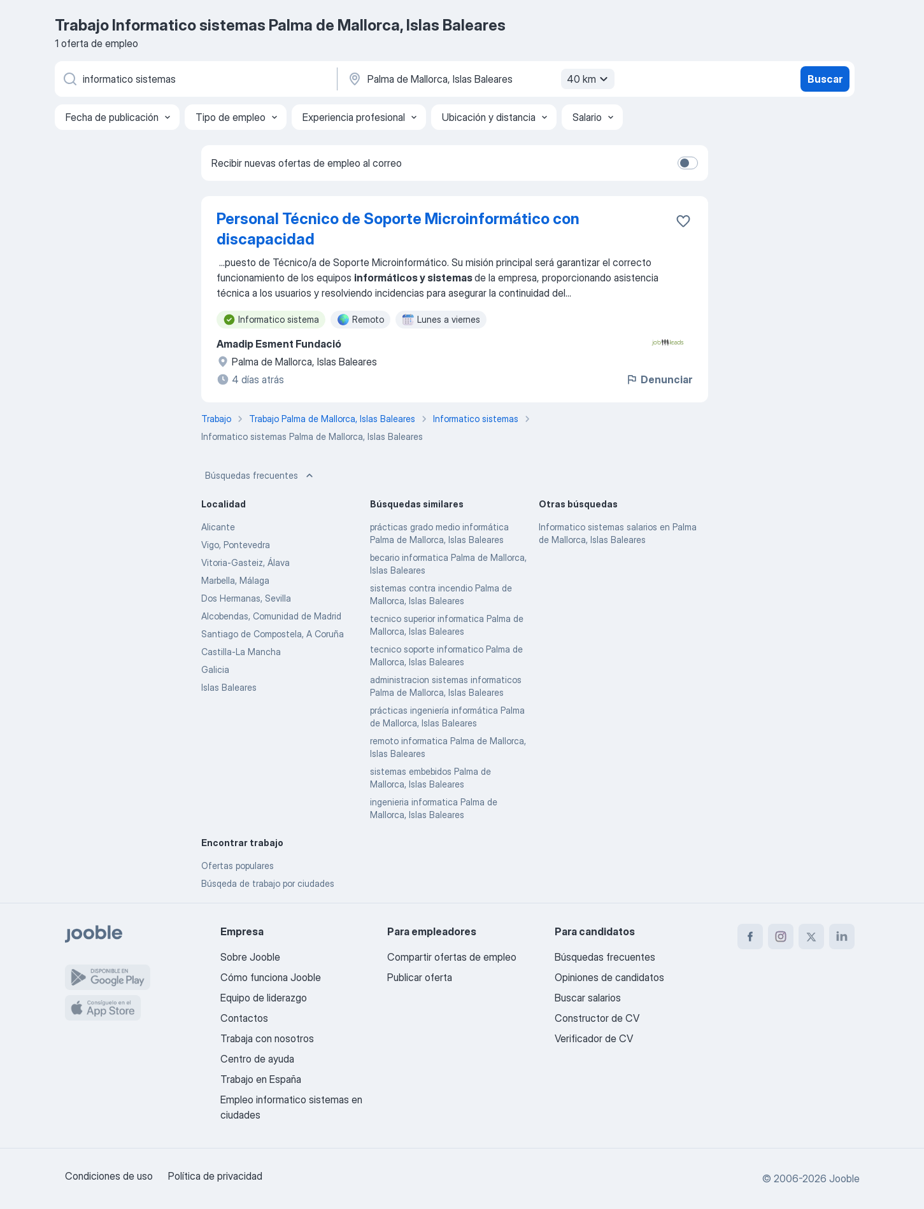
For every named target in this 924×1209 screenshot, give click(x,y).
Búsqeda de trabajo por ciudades (267, 883)
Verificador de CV (594, 1038)
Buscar (824, 79)
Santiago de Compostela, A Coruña (272, 633)
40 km (589, 79)
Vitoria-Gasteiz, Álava (245, 562)
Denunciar (658, 379)
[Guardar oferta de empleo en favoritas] (683, 221)
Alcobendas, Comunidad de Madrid (271, 616)
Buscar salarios (588, 997)
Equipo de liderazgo (263, 997)
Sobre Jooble (250, 957)
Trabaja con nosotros (267, 1038)
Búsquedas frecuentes (260, 475)
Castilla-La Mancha (241, 651)
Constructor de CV (597, 1018)
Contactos (244, 1018)
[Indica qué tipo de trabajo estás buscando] (195, 79)
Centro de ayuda (257, 1058)
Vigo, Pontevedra (235, 544)
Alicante (218, 526)
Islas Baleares (229, 687)
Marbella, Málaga (235, 580)
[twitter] (811, 936)
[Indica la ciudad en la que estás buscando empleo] (479, 79)
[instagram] (780, 936)
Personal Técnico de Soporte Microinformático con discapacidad (398, 228)
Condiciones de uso (109, 1176)
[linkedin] (842, 936)
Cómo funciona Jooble (270, 977)
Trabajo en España (260, 1079)
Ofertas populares (237, 865)
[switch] (688, 163)
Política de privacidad (215, 1176)
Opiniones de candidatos (609, 977)
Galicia (215, 669)
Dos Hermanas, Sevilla (246, 598)
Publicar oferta (419, 977)
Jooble (844, 1178)
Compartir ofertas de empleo (451, 957)
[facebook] (750, 936)
